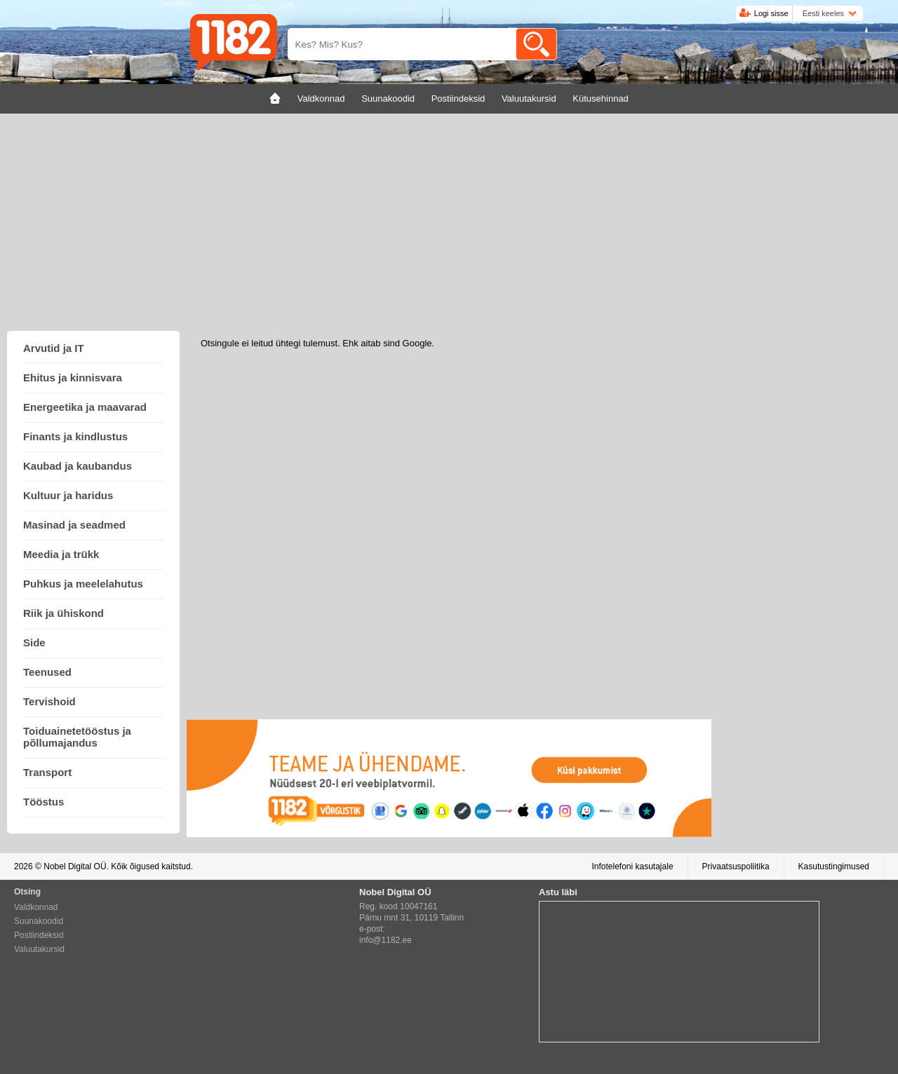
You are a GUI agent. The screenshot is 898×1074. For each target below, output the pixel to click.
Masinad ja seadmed (74, 525)
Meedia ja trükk (61, 554)
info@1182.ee (385, 940)
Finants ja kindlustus (75, 436)
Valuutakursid (39, 949)
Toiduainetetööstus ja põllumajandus (77, 737)
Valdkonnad (36, 907)
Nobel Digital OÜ (74, 866)
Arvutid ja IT (53, 348)
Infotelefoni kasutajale (632, 866)
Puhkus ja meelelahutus (83, 584)
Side (34, 642)
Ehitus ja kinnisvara (72, 377)
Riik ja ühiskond (63, 613)
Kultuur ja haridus (68, 495)
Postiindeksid (39, 935)
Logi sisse (771, 13)
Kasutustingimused (833, 866)
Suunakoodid (38, 921)
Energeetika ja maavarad (85, 407)
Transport (47, 772)
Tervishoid (49, 701)
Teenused (47, 672)
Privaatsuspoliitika (736, 866)
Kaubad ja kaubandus (77, 466)
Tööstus (43, 802)
